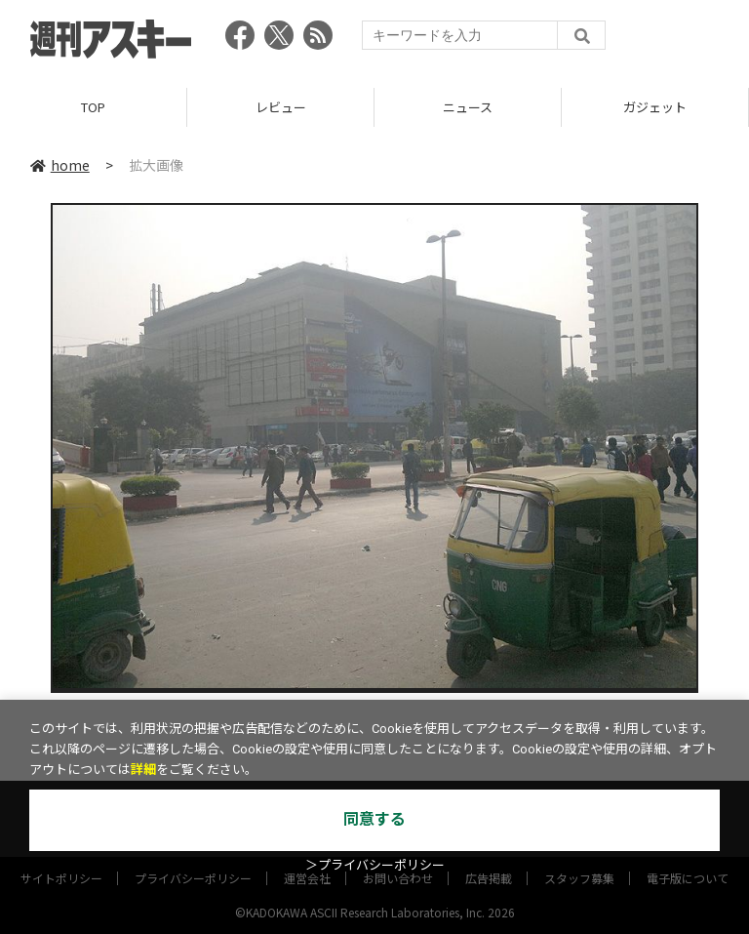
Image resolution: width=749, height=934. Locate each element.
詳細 (143, 769)
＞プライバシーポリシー (375, 865)
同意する (374, 819)
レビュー (281, 107)
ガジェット (655, 107)
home (60, 165)
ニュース (468, 107)
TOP (93, 107)
